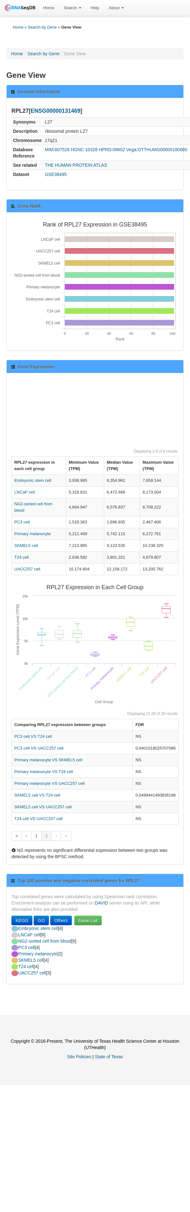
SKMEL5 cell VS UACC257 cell (43, 807)
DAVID (101, 903)
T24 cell (21, 557)
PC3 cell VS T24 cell (33, 736)
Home (48, 7)
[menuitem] (48, 8)
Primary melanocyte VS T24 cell (43, 771)
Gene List (88, 920)
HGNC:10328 (84, 149)
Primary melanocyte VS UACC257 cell (49, 783)
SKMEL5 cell (26, 545)
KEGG (22, 920)
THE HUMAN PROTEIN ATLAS (76, 165)
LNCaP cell (24, 492)
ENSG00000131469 (55, 111)
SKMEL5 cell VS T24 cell (37, 795)
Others (61, 920)
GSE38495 (56, 174)
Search (72, 7)
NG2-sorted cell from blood (44, 941)
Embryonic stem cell (32, 480)
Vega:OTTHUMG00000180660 (156, 149)
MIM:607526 (57, 149)
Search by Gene (42, 27)
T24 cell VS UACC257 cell (38, 818)
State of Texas (109, 1056)
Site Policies (79, 1056)
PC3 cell (22, 522)
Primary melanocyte (32, 533)
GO (41, 920)
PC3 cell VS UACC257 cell (39, 748)
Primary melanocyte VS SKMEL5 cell (48, 760)
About (116, 7)
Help (95, 7)
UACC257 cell (27, 569)
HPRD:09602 (112, 149)
